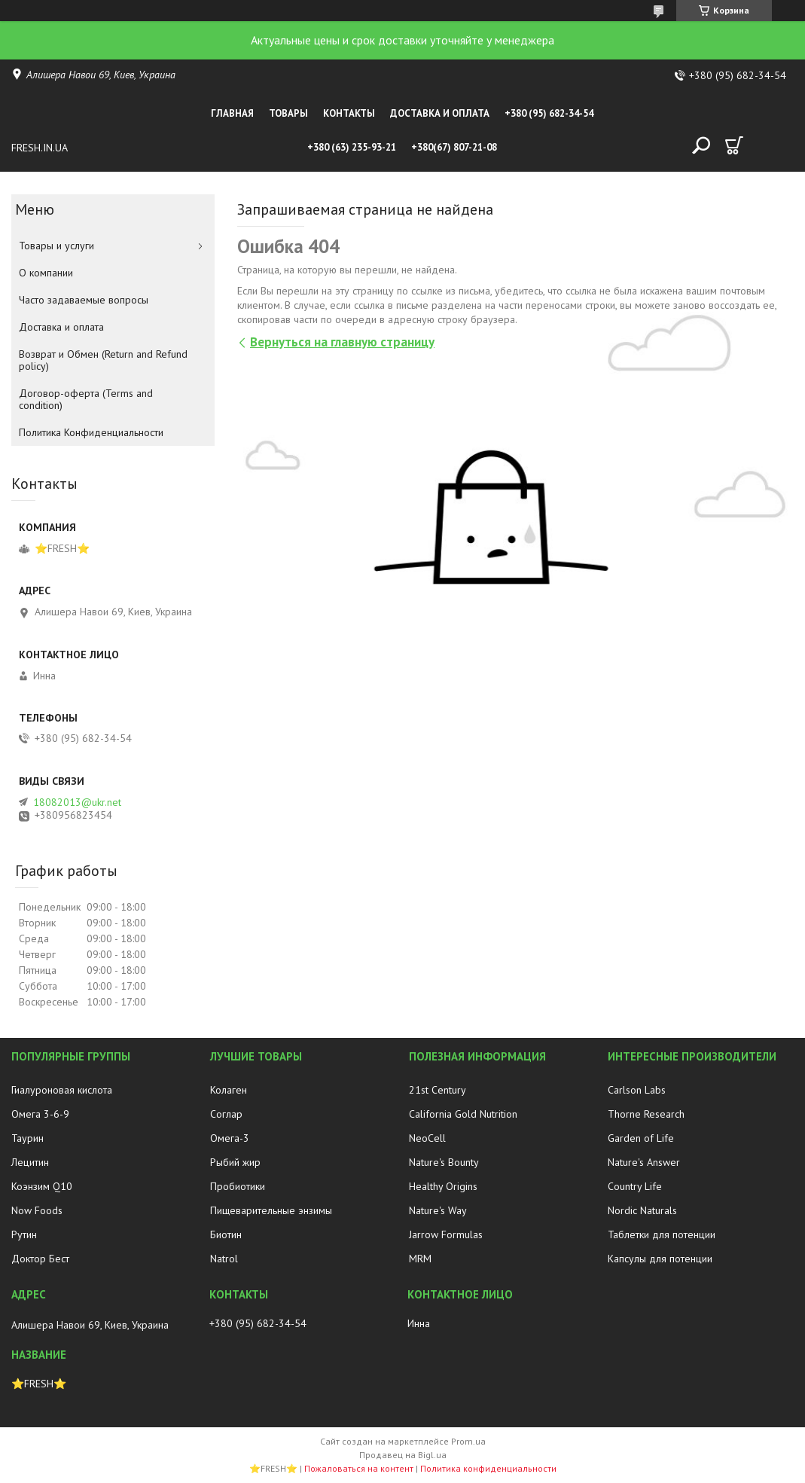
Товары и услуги (56, 245)
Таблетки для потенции (661, 1234)
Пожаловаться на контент (358, 1468)
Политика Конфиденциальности (91, 432)
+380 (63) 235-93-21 (351, 147)
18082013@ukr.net (77, 802)
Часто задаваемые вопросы (83, 300)
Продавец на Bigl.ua (403, 1454)
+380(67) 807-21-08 (454, 147)
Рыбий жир (235, 1162)
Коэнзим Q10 (41, 1186)
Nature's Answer (644, 1162)
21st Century (437, 1090)
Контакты (349, 113)
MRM (420, 1258)
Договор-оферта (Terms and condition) (86, 399)
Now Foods (37, 1210)
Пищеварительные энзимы (271, 1210)
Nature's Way (438, 1210)
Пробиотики (237, 1186)
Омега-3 (229, 1138)
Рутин (24, 1234)
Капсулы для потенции (660, 1258)
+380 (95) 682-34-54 (549, 113)
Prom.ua (468, 1441)
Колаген (228, 1090)
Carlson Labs (637, 1090)
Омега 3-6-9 (40, 1114)
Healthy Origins (443, 1186)
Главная (232, 113)
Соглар (226, 1114)
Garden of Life (641, 1138)
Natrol (224, 1258)
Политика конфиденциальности (488, 1468)
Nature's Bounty (444, 1162)
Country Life (635, 1186)
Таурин (27, 1138)
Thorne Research (646, 1114)
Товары (288, 113)
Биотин (226, 1234)
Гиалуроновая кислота (61, 1090)
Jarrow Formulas (446, 1234)
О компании (46, 272)
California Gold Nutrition (463, 1114)
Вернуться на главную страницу (342, 342)
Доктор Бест (40, 1258)
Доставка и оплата (439, 113)
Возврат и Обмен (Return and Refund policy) (103, 360)
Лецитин (30, 1162)
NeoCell (427, 1138)
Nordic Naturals (642, 1210)
